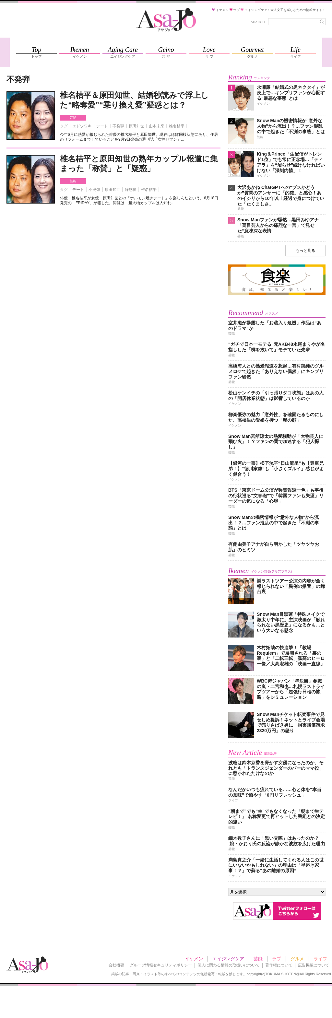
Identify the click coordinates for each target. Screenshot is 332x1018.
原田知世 (136, 126)
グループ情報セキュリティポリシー (161, 965)
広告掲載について (313, 965)
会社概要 (116, 965)
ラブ (276, 958)
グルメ (297, 958)
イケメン (194, 958)
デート (102, 126)
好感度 (130, 189)
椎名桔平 (176, 126)
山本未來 (156, 126)
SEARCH (258, 22)
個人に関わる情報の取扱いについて (228, 965)
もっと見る (305, 250)
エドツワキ (82, 126)
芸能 (73, 117)
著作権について (278, 965)
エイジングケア (228, 958)
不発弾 (118, 126)
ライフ (320, 958)
